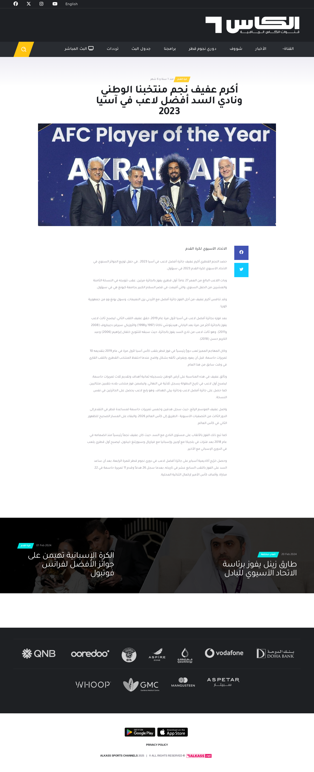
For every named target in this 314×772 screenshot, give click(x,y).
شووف (236, 49)
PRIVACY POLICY (157, 744)
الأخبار (260, 49)
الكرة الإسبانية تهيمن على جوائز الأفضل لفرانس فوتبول (71, 565)
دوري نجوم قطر (202, 49)
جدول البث (141, 49)
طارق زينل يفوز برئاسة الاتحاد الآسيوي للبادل (260, 570)
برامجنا (170, 49)
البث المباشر (79, 48)
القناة (289, 49)
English (71, 5)
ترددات (112, 49)
